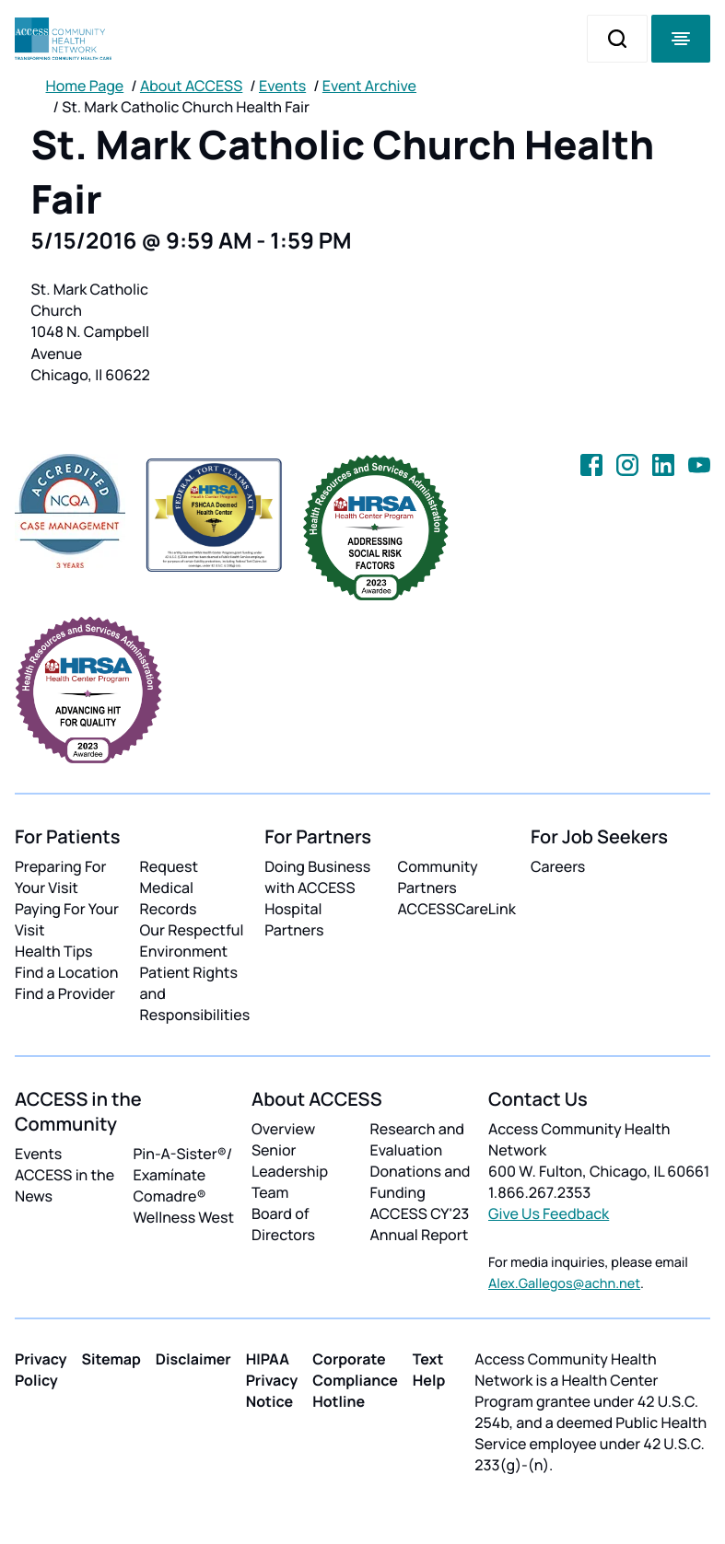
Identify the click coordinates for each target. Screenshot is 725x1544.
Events (282, 85)
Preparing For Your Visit (60, 877)
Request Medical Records (169, 887)
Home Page (85, 85)
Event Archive (369, 85)
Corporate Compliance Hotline (355, 1380)
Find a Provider (65, 993)
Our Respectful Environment (192, 940)
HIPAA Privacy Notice (272, 1380)
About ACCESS (191, 85)
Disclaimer (193, 1359)
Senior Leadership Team (289, 1171)
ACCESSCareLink (457, 909)
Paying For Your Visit (67, 919)
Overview (283, 1129)
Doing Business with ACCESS (317, 877)
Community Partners (438, 877)
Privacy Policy (41, 1369)
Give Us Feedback (548, 1213)
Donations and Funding (420, 1181)
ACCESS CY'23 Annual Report (420, 1224)
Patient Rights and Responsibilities (195, 993)
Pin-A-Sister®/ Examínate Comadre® (183, 1174)
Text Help (429, 1369)
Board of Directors (283, 1224)
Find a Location (66, 972)
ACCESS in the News (64, 1185)
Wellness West (184, 1217)
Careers (558, 866)
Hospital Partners (293, 919)
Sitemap (111, 1359)
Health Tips (53, 951)
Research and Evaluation (417, 1139)
